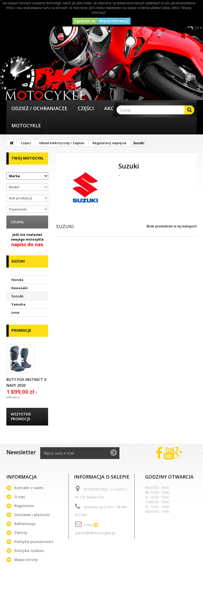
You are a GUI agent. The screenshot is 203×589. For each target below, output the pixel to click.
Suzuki (17, 296)
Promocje (21, 330)
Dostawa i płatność (32, 514)
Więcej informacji (114, 21)
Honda (17, 279)
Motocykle (26, 125)
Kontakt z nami (28, 487)
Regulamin (24, 505)
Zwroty (20, 532)
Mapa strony (26, 559)
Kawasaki (19, 288)
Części (86, 108)
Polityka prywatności (33, 541)
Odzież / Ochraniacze (39, 108)
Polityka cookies (29, 550)
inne (15, 312)
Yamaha (18, 304)
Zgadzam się (84, 21)
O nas (19, 496)
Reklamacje (24, 523)
